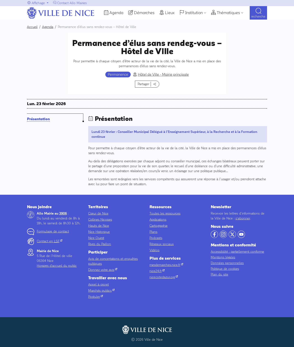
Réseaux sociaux (161, 244)
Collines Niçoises (100, 219)
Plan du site (219, 274)
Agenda (116, 12)
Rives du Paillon (99, 244)
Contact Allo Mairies (72, 3)
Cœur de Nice (98, 213)
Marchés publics (101, 290)
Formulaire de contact (53, 231)
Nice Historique (99, 232)
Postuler (95, 296)
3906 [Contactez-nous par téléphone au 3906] (63, 213)
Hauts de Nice (98, 225)
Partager (143, 84)
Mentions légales (223, 257)
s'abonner (242, 218)
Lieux (170, 12)
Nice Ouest (96, 238)
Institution (194, 12)
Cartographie (158, 225)
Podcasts (155, 238)
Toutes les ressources (164, 213)
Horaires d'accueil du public (57, 265)
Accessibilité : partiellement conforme (237, 251)
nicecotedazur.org (163, 277)
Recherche (258, 16)
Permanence (118, 74)
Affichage (38, 3)
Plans (153, 232)
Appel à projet (98, 284)
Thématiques (228, 12)
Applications (157, 219)
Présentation (38, 119)
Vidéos (154, 250)
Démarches (144, 12)
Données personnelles (227, 263)
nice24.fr (157, 271)
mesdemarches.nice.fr (166, 265)
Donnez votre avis (102, 269)
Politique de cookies (225, 268)
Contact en (49, 241)
